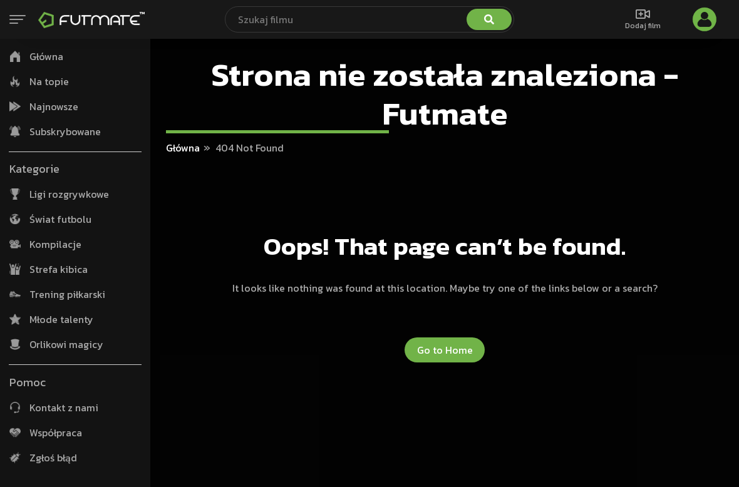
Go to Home (445, 349)
